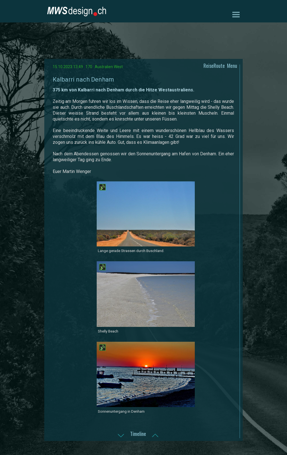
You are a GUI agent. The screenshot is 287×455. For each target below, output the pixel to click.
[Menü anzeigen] (236, 14)
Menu (232, 65)
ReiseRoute (214, 65)
